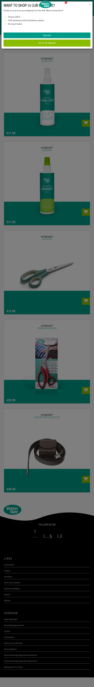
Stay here (47, 35)
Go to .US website (47, 43)
